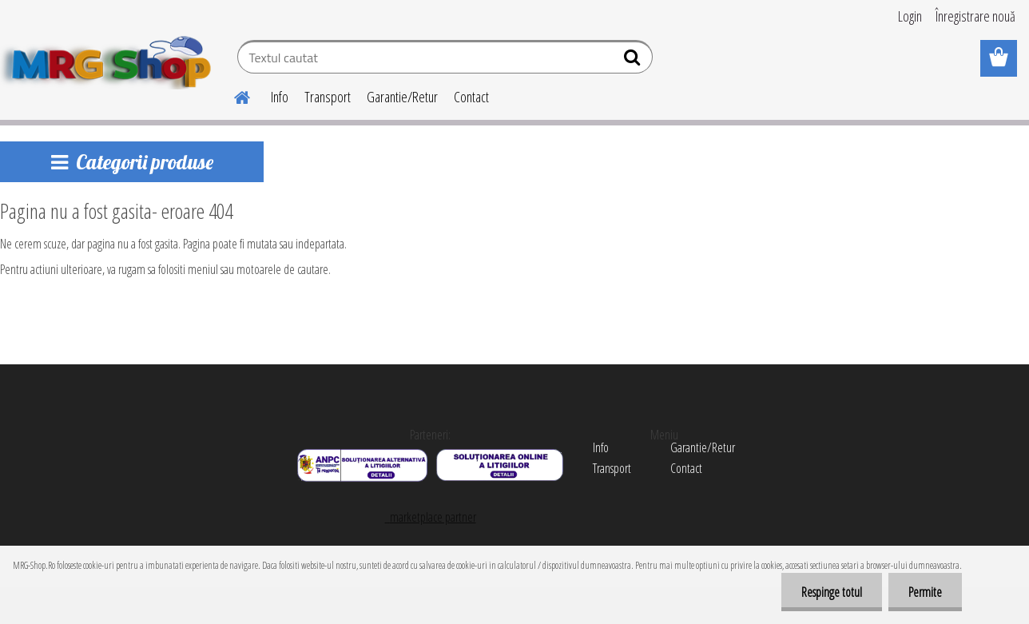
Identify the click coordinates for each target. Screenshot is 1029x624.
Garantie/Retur (402, 96)
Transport (327, 96)
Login (910, 16)
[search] (634, 60)
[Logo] (110, 59)
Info (279, 96)
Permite (925, 592)
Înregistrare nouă (975, 16)
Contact (471, 96)
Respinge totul (831, 592)
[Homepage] (232, 95)
